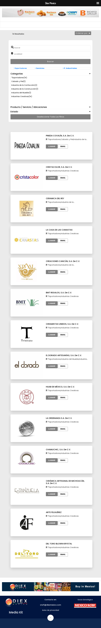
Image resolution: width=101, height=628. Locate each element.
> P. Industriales (70, 68)
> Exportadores (20, 68)
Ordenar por (82, 33)
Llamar (51, 146)
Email (63, 146)
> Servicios (39, 68)
